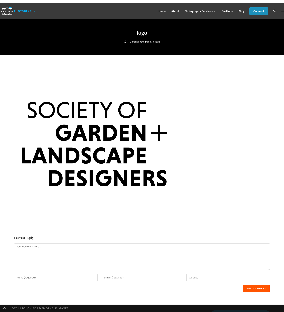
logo (157, 41)
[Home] (125, 41)
